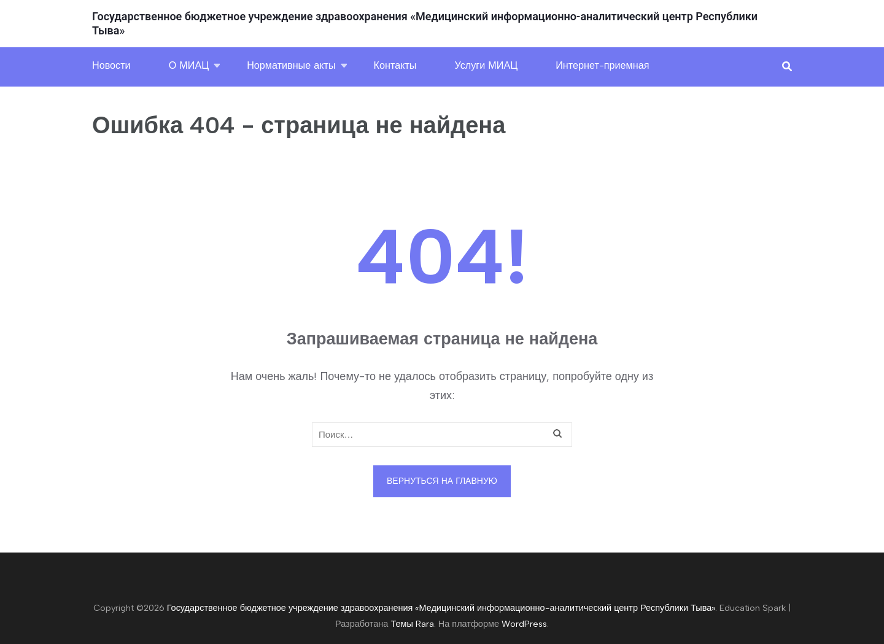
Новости (111, 65)
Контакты (395, 65)
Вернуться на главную (442, 481)
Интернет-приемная (602, 65)
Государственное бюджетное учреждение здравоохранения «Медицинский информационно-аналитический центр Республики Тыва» (441, 607)
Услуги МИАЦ (486, 65)
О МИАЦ (189, 65)
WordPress (524, 623)
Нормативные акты (291, 65)
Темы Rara (411, 623)
